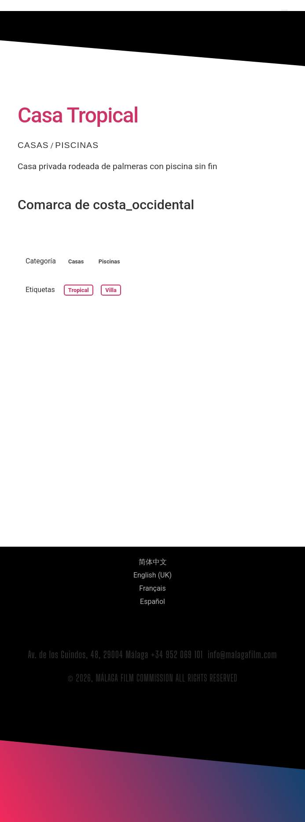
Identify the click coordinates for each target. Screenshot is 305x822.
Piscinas (77, 145)
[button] (284, 12)
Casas (33, 145)
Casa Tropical (78, 115)
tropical (78, 290)
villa (111, 290)
